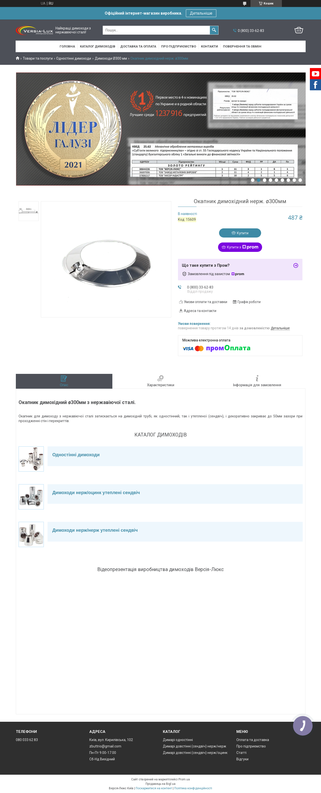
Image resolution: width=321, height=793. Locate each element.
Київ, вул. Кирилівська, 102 (111, 740)
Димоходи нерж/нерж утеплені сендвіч (95, 530)
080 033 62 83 (27, 740)
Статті (241, 753)
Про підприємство (178, 46)
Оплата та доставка (252, 740)
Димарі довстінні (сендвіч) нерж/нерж (194, 746)
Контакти (209, 46)
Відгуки (242, 759)
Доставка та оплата (138, 46)
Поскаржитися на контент (154, 788)
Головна (67, 46)
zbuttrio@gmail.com (105, 746)
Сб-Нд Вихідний (102, 759)
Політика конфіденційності (193, 788)
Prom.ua (184, 779)
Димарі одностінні (178, 740)
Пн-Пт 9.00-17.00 (102, 753)
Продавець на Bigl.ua (160, 784)
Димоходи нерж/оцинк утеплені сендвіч (96, 492)
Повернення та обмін (242, 46)
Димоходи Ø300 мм (111, 58)
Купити (242, 233)
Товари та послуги (38, 58)
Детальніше (201, 13)
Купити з (242, 247)
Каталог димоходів (97, 46)
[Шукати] (214, 30)
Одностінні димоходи (73, 58)
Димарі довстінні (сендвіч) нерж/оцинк (195, 753)
